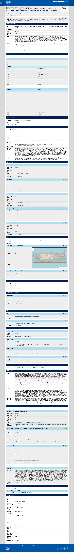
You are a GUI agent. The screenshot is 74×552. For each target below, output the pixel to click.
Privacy (41, 545)
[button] (33, 249)
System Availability (36, 545)
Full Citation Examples (63, 18)
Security (44, 545)
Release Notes (30, 545)
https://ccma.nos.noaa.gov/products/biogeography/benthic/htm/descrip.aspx (29, 439)
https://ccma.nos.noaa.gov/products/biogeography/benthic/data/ (27, 297)
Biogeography (22, 7)
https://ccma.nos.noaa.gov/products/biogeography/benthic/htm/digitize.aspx (29, 422)
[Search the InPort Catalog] (58, 1)
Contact (26, 545)
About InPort (22, 545)
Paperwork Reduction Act (50, 545)
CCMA (17, 7)
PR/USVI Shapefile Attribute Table (24, 492)
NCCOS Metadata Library (10, 7)
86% (64, 9)
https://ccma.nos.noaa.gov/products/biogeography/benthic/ (26, 323)
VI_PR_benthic (28, 7)
